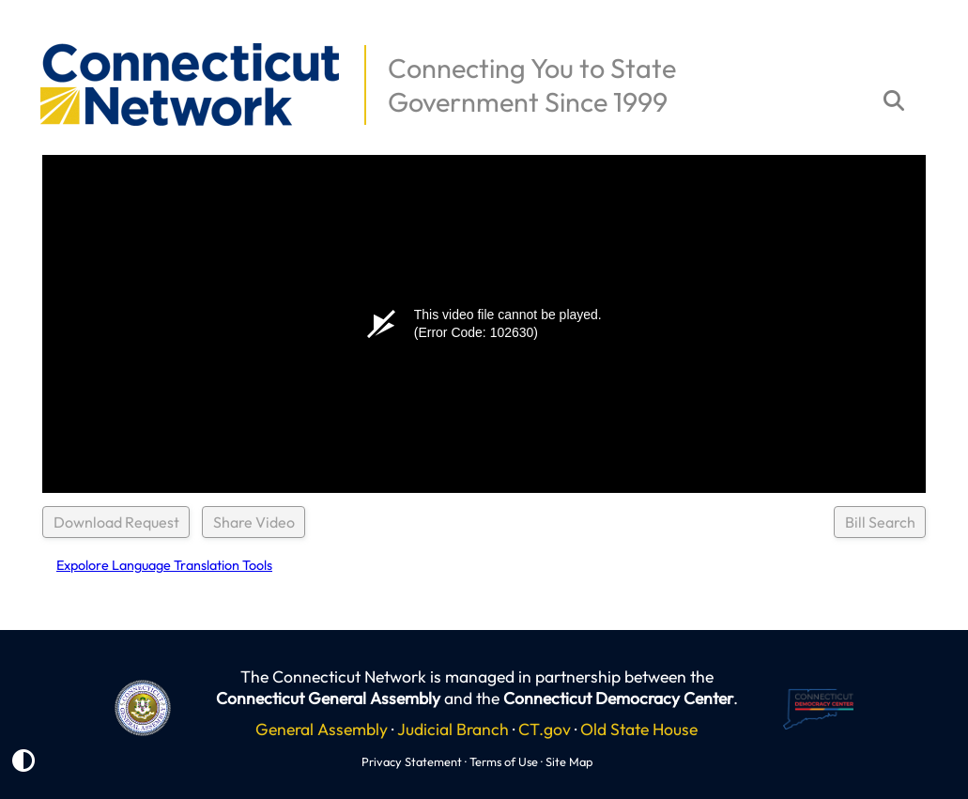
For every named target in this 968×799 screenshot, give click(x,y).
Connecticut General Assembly (328, 698)
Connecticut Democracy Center (618, 698)
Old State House (639, 729)
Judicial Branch (453, 729)
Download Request (116, 522)
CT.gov (544, 729)
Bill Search (880, 522)
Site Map (568, 761)
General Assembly (321, 729)
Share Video (254, 522)
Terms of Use (503, 761)
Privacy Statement (411, 761)
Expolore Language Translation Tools (164, 565)
